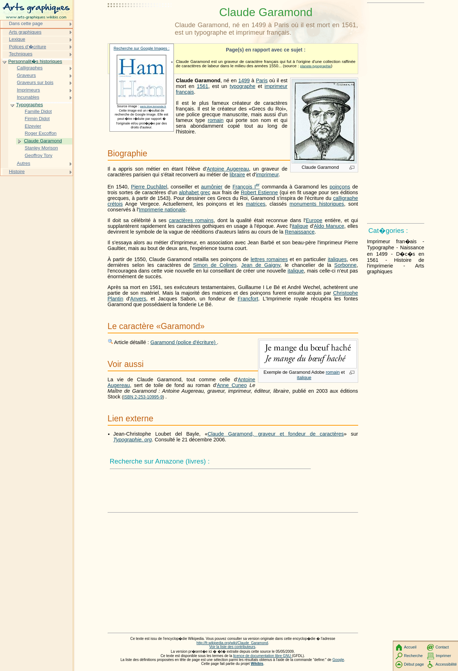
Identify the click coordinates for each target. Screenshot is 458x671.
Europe (314, 220)
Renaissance (300, 232)
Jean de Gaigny (260, 265)
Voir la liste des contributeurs (232, 647)
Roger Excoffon (41, 133)
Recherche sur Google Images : (142, 48)
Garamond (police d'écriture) (183, 342)
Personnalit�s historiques (35, 61)
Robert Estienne (259, 192)
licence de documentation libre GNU (262, 656)
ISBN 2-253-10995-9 (143, 397)
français (185, 92)
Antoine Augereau (228, 169)
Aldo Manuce (329, 226)
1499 (244, 80)
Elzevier (33, 126)
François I (246, 187)
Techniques (21, 54)
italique (300, 226)
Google (338, 660)
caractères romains (191, 220)
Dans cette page (26, 23)
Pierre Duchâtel (149, 187)
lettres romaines (269, 259)
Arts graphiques (25, 32)
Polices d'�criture (27, 46)
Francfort (248, 299)
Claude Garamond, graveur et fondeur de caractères (276, 434)
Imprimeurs (28, 90)
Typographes (29, 104)
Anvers (138, 299)
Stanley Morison (41, 148)
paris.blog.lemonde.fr (153, 106)
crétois (115, 204)
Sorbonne (345, 265)
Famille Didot (38, 111)
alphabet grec (194, 192)
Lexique (17, 39)
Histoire (17, 171)
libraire (237, 174)
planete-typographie (315, 66)
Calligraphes (30, 67)
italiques (337, 259)
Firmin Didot (37, 118)
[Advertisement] (140, 23)
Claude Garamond (43, 140)
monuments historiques (316, 204)
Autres (23, 163)
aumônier (212, 187)
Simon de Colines (215, 265)
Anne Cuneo (232, 385)
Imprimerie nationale (162, 209)
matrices (255, 204)
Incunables (28, 97)
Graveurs (26, 75)
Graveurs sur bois (35, 82)
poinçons (340, 187)
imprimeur (275, 86)
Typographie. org (132, 439)
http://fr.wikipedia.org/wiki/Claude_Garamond (232, 643)
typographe (242, 86)
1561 (202, 86)
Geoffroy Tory (38, 155)
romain (216, 120)
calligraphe (345, 198)
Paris (262, 80)
